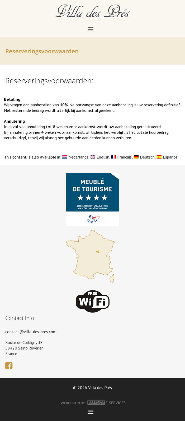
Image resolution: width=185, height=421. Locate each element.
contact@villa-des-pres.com (30, 331)
